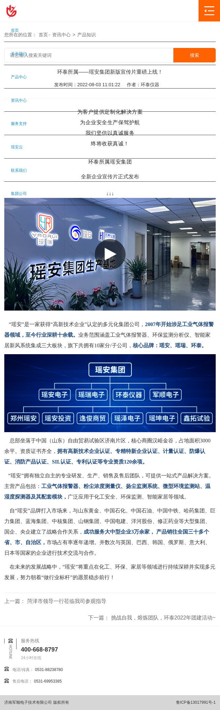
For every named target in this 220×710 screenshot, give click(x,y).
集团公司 (19, 193)
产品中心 (19, 77)
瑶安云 (17, 147)
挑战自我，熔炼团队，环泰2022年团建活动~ (163, 617)
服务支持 (19, 123)
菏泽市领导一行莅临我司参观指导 (66, 601)
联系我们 (19, 170)
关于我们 (19, 54)
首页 (15, 30)
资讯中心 (19, 100)
